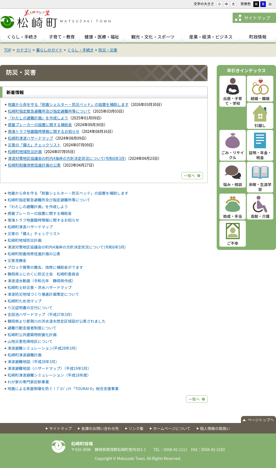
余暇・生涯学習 (260, 187)
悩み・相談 (232, 184)
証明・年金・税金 (260, 155)
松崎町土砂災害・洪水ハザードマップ (40, 287)
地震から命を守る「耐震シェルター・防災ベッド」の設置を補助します (68, 104)
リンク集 (136, 428)
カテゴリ (23, 50)
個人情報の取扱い (215, 428)
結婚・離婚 (260, 98)
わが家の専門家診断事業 (28, 381)
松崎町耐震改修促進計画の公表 (34, 165)
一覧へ (189, 175)
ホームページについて (172, 428)
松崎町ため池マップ (25, 301)
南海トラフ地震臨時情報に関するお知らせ (44, 131)
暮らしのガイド (49, 50)
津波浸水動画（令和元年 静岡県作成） (41, 280)
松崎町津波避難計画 (25, 354)
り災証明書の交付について (30, 307)
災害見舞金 (17, 260)
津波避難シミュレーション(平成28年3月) (42, 348)
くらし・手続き (80, 50)
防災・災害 (107, 50)
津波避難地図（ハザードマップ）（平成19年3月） (49, 368)
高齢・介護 (260, 216)
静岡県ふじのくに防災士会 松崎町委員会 (43, 274)
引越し (260, 125)
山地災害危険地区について (30, 341)
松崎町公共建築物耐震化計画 (32, 334)
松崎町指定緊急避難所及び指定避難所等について (49, 111)
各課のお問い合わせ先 (100, 428)
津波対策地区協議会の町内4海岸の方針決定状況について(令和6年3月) (67, 158)
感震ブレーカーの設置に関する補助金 (40, 124)
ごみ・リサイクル (232, 155)
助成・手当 (232, 216)
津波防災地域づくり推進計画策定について (43, 294)
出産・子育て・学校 (232, 101)
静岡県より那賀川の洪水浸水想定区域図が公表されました (57, 321)
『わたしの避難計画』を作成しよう (38, 118)
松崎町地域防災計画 (25, 151)
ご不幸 (232, 243)
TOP (7, 50)
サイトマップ (257, 18)
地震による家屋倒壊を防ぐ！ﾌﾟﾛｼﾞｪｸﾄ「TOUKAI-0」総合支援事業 (63, 388)
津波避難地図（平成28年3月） (33, 361)
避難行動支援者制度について (32, 328)
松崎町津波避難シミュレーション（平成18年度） (49, 375)
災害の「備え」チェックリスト (34, 144)
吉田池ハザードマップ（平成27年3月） (41, 314)
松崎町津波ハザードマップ (30, 138)
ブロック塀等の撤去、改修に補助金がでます (45, 267)
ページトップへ (260, 419)
